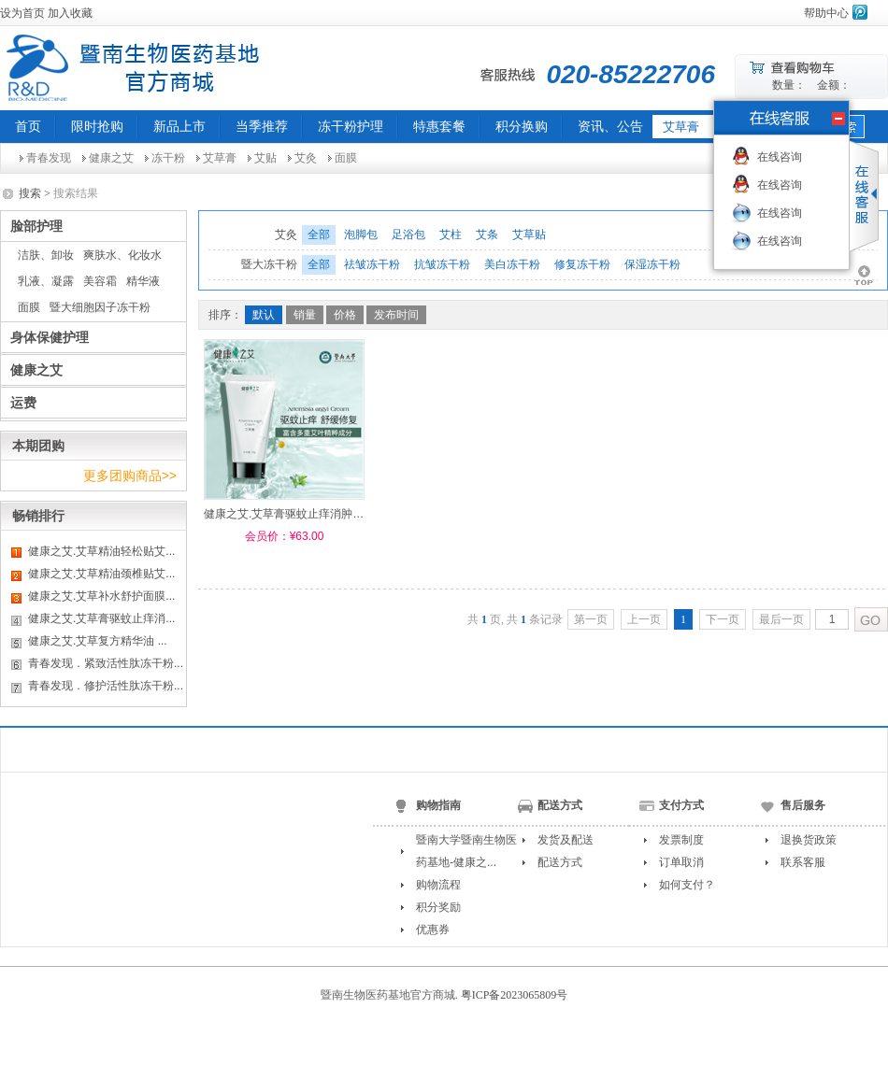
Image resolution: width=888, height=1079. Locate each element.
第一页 (591, 619)
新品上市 (179, 126)
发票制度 (681, 839)
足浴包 (408, 234)
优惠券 (433, 929)
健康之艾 (111, 157)
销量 (305, 314)
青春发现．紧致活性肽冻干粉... (105, 663)
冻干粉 (168, 157)
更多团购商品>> (130, 475)
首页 (28, 126)
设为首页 (22, 13)
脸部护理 (36, 226)
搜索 (30, 193)
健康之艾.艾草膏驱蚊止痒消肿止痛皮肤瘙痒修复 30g (334, 513)
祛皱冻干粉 (372, 264)
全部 (319, 234)
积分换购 (521, 126)
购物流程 (438, 884)
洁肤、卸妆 (46, 255)
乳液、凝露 (46, 281)
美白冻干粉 (512, 264)
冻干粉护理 (350, 126)
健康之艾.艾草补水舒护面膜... (101, 596)
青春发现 (48, 157)
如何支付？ (687, 884)
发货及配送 (565, 839)
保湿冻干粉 (652, 264)
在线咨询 (779, 156)
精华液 (143, 281)
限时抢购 (97, 126)
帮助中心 (826, 13)
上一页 (644, 619)
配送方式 (559, 862)
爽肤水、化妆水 (122, 255)
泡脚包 (361, 234)
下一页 (722, 619)
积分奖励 (438, 907)
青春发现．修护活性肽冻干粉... (105, 685)
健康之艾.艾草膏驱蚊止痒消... (101, 618)
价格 (345, 314)
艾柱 (450, 234)
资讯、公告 (610, 126)
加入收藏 (70, 13)
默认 (263, 314)
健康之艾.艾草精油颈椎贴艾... (101, 573)
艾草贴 (529, 234)
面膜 (346, 157)
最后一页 (781, 619)
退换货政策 (809, 839)
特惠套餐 (439, 126)
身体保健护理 (49, 337)
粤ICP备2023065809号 (514, 994)
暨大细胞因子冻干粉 (100, 307)
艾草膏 (219, 157)
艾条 (487, 234)
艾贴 (265, 157)
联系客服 (803, 862)
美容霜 (100, 281)
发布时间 (396, 314)
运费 (23, 402)
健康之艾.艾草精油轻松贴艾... (101, 551)
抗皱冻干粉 (442, 264)
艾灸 (305, 157)
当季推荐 (262, 126)
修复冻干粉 (582, 264)
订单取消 (681, 862)
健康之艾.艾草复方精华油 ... (97, 640)
